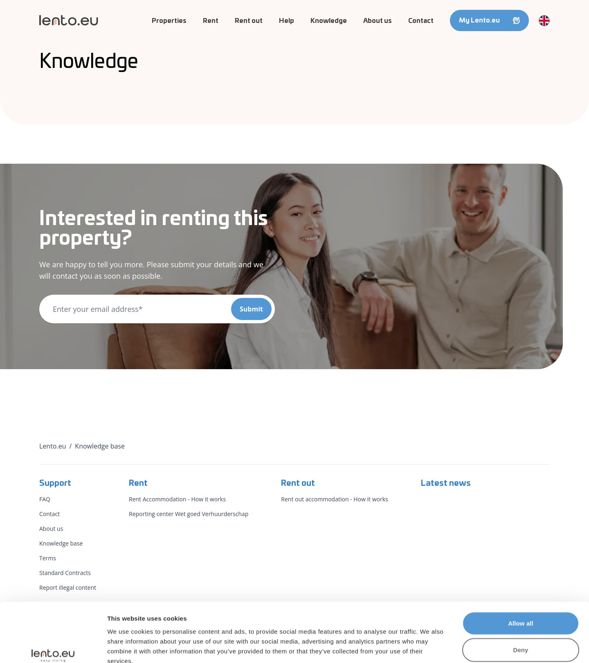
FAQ (44, 499)
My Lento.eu (489, 20)
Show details (429, 646)
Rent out (249, 21)
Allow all (520, 576)
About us (377, 21)
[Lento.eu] (68, 20)
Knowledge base (61, 543)
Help (286, 21)
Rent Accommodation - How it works (177, 499)
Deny (520, 603)
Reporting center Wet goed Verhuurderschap (188, 514)
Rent (210, 21)
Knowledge (328, 21)
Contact (421, 21)
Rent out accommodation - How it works (334, 499)
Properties (169, 21)
